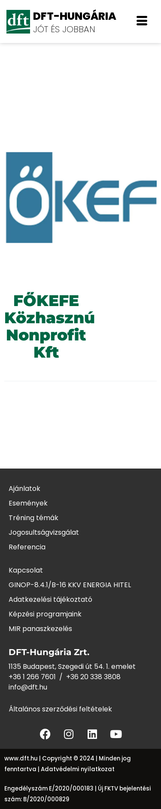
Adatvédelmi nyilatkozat (78, 769)
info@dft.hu (28, 687)
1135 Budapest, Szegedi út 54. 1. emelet (72, 666)
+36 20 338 (85, 677)
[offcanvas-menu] (142, 21)
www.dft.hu (21, 758)
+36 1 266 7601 (32, 677)
